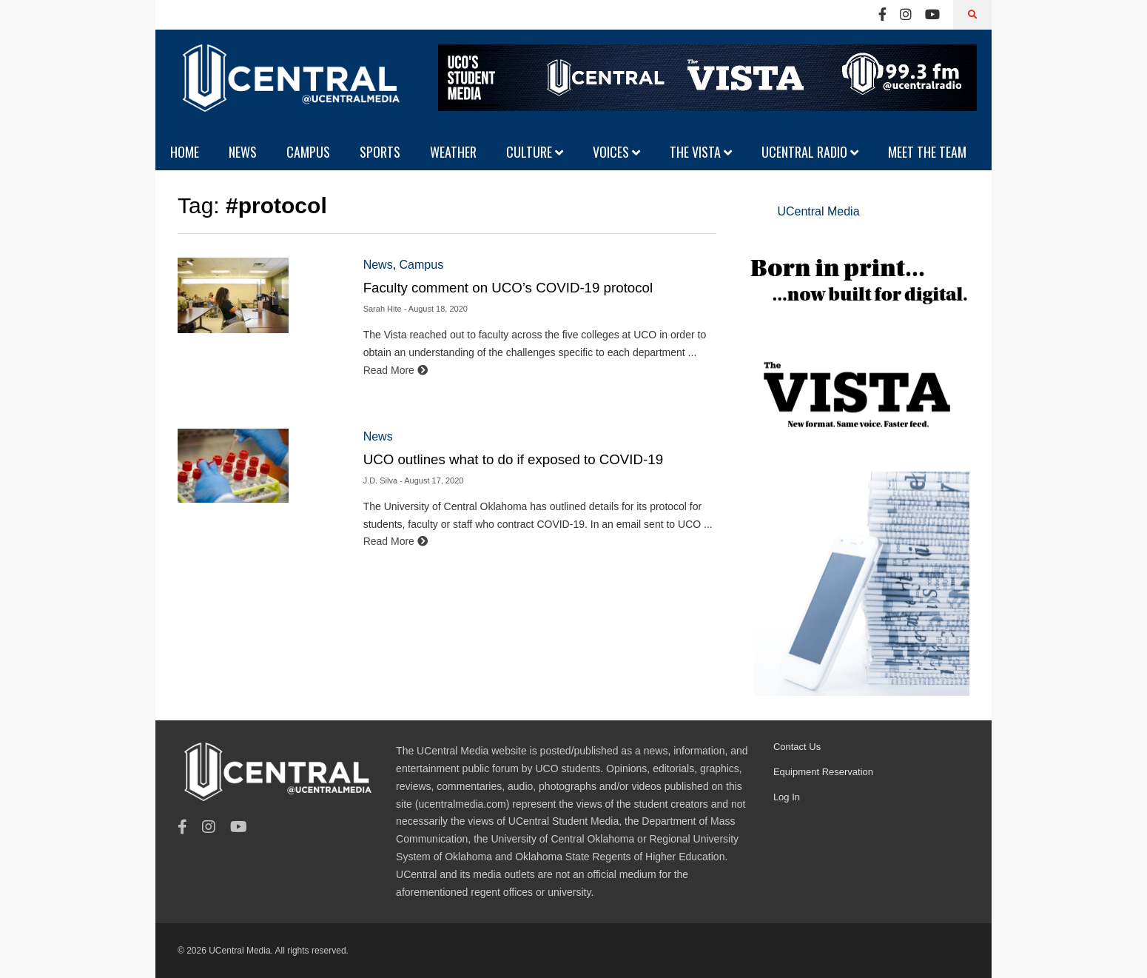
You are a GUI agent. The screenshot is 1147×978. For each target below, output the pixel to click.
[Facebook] (882, 15)
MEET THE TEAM (927, 151)
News (378, 264)
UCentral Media (818, 211)
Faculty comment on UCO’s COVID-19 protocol (508, 287)
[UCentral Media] (289, 88)
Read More (395, 370)
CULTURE (534, 151)
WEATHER (453, 151)
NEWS (243, 151)
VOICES (616, 151)
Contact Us (797, 746)
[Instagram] (906, 15)
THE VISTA (701, 151)
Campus (422, 264)
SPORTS (380, 151)
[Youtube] (932, 15)
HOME (184, 151)
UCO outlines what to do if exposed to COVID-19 (513, 459)
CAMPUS (308, 151)
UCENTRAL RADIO (809, 151)
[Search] (972, 15)
